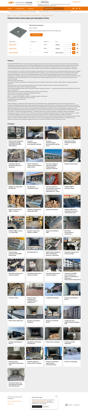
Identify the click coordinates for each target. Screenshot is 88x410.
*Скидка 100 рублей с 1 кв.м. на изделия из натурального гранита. (55, 11)
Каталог (15, 15)
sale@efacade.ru (77, 1)
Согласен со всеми (37, 406)
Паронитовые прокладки (47, 15)
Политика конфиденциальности (15, 401)
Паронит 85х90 (12, 48)
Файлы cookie (11, 403)
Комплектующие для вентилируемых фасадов (29, 15)
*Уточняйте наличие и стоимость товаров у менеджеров (22, 11)
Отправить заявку (36, 34)
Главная (9, 15)
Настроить (45, 406)
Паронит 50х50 (12, 44)
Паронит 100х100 (13, 52)
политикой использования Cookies (39, 401)
